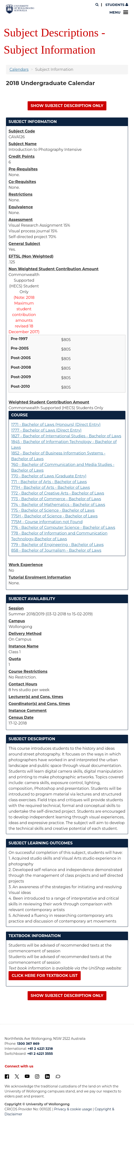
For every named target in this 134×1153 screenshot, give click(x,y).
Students (116, 5)
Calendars (19, 69)
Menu (118, 12)
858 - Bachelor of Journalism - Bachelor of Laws (56, 550)
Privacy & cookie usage (73, 1109)
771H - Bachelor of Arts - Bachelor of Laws (50, 487)
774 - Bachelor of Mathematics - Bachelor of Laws (58, 504)
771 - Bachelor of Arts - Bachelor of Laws (49, 482)
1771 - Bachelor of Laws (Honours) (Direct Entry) (55, 424)
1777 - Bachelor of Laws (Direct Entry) (46, 430)
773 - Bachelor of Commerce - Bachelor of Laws (56, 499)
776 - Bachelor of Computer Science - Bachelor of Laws (63, 527)
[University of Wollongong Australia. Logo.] (20, 9)
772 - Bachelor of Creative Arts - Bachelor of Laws (57, 493)
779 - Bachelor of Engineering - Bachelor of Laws (57, 544)
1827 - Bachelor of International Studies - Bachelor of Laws (66, 436)
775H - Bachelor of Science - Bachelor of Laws (54, 516)
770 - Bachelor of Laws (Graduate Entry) (48, 476)
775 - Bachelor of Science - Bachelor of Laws (52, 510)
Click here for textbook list (45, 975)
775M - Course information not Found (47, 522)
